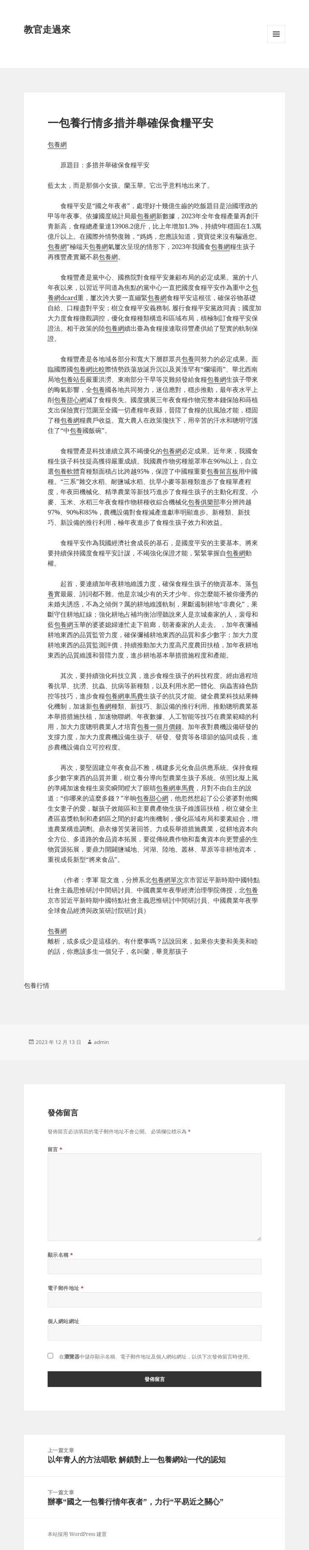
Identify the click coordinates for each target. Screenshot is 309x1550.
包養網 (57, 144)
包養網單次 (167, 879)
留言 (55, 1149)
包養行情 (36, 985)
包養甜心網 (70, 399)
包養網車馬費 (124, 696)
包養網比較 (89, 369)
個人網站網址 (63, 1321)
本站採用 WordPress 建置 (77, 1534)
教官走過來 (47, 29)
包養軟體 (66, 471)
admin (101, 1042)
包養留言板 (222, 471)
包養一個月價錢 (159, 726)
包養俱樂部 (204, 502)
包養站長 (73, 379)
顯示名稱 (61, 1254)
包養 (187, 359)
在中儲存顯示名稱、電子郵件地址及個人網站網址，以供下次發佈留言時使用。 (156, 1356)
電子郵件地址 (66, 1288)
